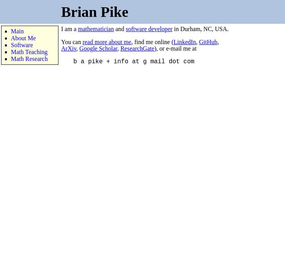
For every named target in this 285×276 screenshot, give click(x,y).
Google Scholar (98, 48)
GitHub (208, 42)
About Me (23, 38)
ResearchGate (137, 48)
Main (17, 31)
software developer (149, 29)
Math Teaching (29, 52)
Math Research (29, 59)
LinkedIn (184, 42)
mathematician (96, 29)
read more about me (107, 42)
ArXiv (68, 48)
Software (22, 45)
